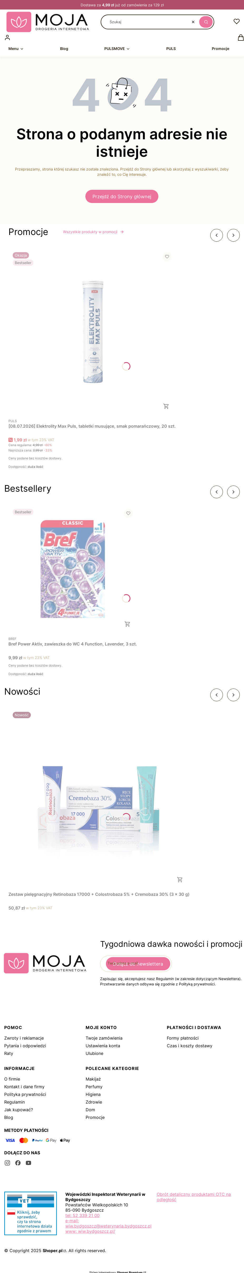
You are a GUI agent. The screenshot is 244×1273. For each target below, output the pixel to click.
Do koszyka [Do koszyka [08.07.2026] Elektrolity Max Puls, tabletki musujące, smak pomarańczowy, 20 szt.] (166, 406)
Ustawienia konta (103, 1045)
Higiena (93, 1094)
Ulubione (94, 1053)
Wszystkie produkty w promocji (93, 231)
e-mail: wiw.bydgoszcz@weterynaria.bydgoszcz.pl (108, 1223)
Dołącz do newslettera (138, 963)
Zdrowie (94, 1102)
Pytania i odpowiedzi (25, 1045)
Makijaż (93, 1079)
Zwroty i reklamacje (24, 1038)
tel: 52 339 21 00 (82, 1215)
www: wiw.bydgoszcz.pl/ (90, 1231)
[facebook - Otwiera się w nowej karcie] (18, 1163)
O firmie (12, 1079)
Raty (8, 1053)
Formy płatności (183, 1038)
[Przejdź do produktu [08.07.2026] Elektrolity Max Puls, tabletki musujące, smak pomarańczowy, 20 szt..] (92, 332)
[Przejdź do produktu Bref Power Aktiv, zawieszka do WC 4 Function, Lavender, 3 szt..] (72, 569)
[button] (206, 22)
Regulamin (14, 1102)
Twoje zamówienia (104, 1038)
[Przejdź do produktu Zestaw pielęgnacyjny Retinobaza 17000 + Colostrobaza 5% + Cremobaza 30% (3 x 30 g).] (98, 798)
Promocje (95, 1117)
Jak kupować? (18, 1109)
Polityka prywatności (25, 1094)
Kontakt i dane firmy (24, 1086)
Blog (8, 1117)
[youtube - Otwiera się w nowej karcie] (28, 1163)
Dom (90, 1109)
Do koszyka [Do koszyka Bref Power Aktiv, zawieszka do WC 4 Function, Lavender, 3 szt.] (127, 624)
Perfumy (94, 1086)
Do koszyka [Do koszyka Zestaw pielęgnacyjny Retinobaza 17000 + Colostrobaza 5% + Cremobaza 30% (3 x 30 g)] (180, 879)
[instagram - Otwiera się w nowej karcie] (7, 1163)
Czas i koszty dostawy (189, 1045)
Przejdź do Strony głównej (121, 196)
